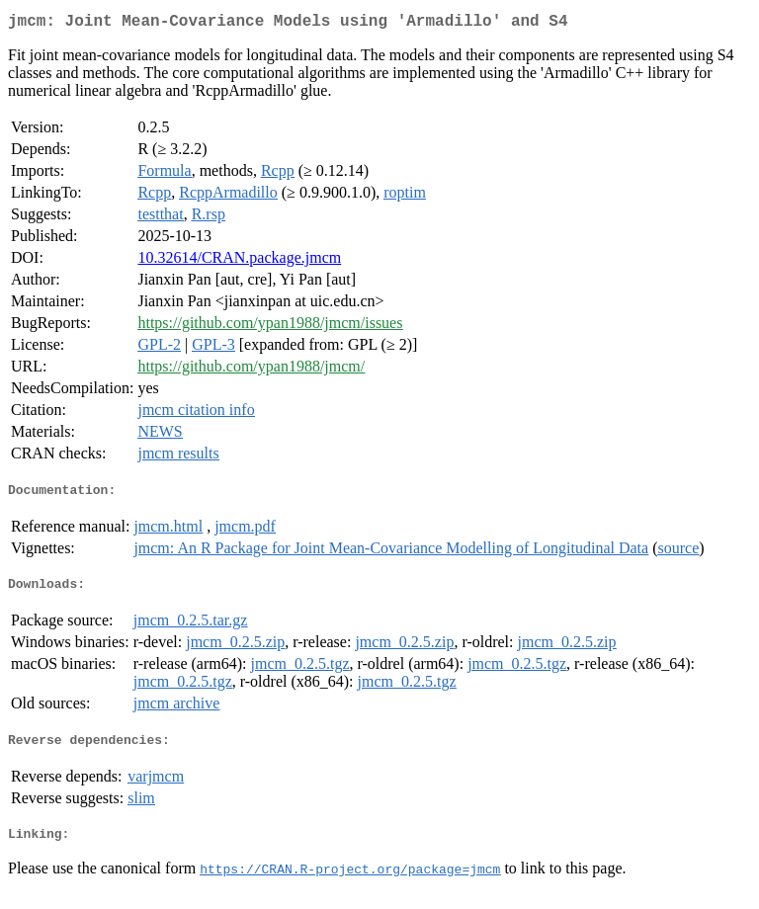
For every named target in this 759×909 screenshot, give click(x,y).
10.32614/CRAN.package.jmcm (239, 261)
